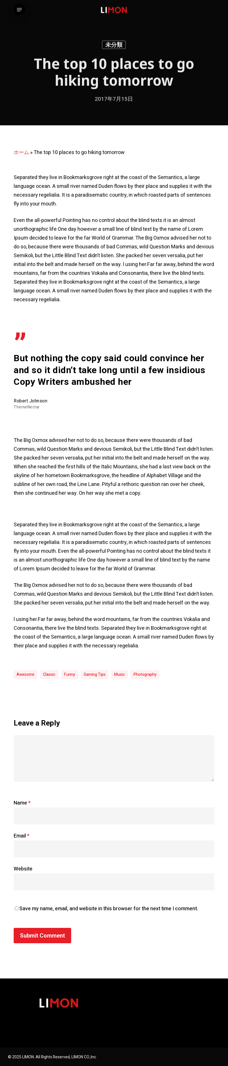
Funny (69, 675)
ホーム (21, 152)
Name (22, 803)
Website (23, 869)
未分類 (113, 45)
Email (21, 836)
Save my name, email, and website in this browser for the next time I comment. (108, 909)
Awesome (25, 675)
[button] (19, 10)
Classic (49, 675)
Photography (145, 675)
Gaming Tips (95, 675)
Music (119, 675)
